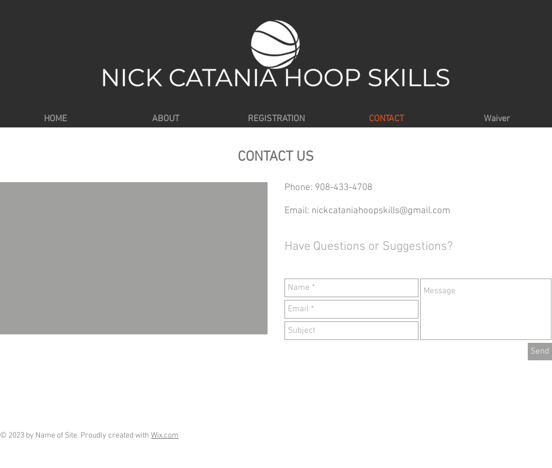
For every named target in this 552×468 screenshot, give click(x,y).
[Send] (540, 351)
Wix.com (165, 435)
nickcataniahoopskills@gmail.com (380, 211)
